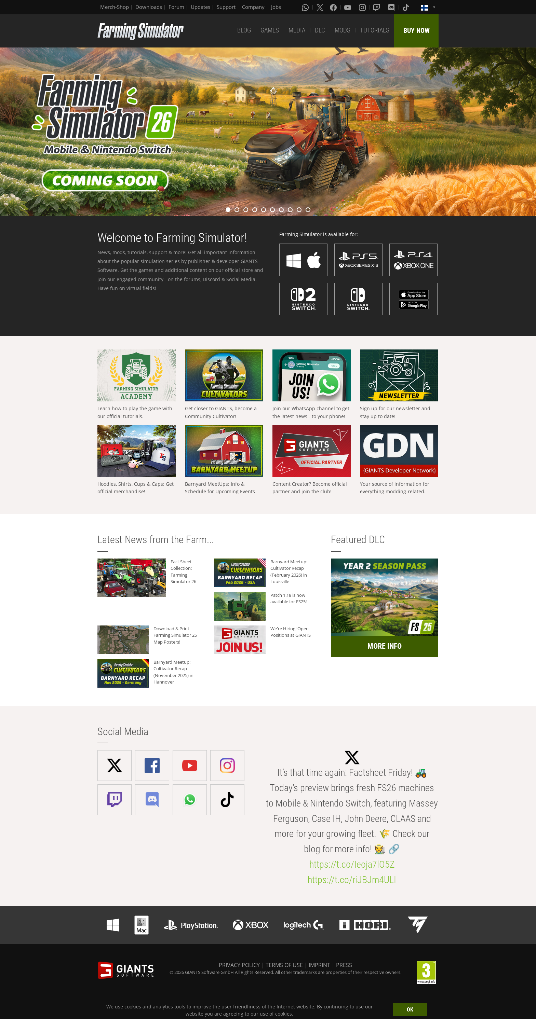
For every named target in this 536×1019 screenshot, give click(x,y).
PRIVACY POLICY (239, 965)
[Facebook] (334, 7)
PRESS (344, 965)
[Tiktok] (406, 7)
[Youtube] (348, 7)
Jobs (276, 6)
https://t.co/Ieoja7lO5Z (352, 864)
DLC (320, 30)
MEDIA (297, 30)
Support (226, 6)
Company (253, 6)
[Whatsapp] (306, 7)
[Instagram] (363, 7)
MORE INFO (384, 646)
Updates (200, 6)
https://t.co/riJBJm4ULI (352, 879)
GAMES (269, 30)
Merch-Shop (114, 6)
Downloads (148, 6)
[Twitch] (377, 7)
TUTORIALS (374, 30)
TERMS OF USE (284, 965)
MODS (342, 30)
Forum (176, 6)
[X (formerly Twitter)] (320, 7)
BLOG (244, 30)
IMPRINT (319, 965)
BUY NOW (416, 30)
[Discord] (392, 7)
